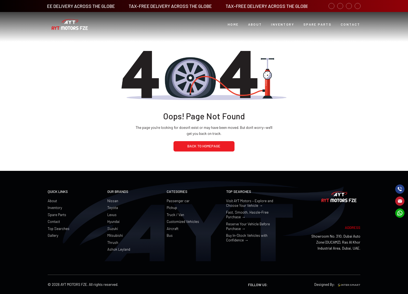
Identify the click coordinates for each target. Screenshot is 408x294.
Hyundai (113, 221)
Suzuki (112, 228)
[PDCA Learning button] (317, 24)
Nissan (112, 200)
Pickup (172, 207)
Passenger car (178, 200)
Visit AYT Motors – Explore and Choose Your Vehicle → (249, 203)
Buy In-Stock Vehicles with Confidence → (246, 237)
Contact (54, 221)
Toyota (112, 207)
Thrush (112, 242)
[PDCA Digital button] (350, 24)
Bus (170, 235)
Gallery (53, 235)
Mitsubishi (115, 235)
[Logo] (70, 24)
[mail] (399, 201)
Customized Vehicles (183, 221)
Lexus (112, 214)
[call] (399, 189)
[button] (255, 24)
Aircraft (172, 228)
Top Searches (58, 228)
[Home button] (233, 24)
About (52, 200)
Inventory (55, 207)
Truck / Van (175, 214)
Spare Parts (57, 214)
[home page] (204, 146)
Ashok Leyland (118, 249)
